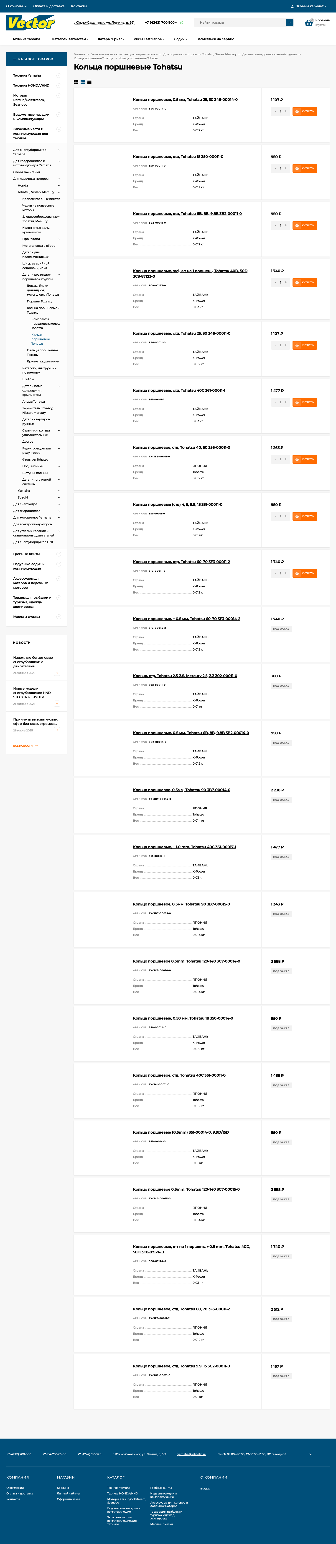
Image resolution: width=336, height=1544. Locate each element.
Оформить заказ (68, 1499)
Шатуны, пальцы (35, 473)
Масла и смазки (161, 1524)
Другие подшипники (43, 361)
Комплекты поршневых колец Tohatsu (45, 323)
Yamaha (24, 490)
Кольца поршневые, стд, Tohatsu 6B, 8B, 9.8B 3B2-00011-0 (187, 214)
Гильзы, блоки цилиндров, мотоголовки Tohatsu (43, 290)
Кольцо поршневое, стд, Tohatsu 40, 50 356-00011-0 (181, 447)
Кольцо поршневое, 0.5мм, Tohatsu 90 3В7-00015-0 (181, 904)
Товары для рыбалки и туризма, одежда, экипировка (166, 1515)
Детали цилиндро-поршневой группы (269, 54)
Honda (23, 185)
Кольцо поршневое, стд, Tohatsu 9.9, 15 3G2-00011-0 (181, 1366)
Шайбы (28, 379)
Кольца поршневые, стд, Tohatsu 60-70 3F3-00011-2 (181, 562)
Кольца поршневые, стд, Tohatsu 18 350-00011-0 (178, 157)
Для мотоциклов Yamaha (32, 517)
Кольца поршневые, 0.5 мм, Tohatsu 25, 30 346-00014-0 (185, 99)
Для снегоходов (25, 504)
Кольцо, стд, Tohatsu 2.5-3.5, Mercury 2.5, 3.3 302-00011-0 (185, 676)
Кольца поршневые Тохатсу (93, 58)
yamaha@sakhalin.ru (191, 1454)
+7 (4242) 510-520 (89, 1454)
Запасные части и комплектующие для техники (124, 54)
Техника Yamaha (118, 1487)
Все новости (25, 746)
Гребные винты (161, 1487)
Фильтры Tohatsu (35, 459)
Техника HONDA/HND (122, 1493)
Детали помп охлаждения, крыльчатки (32, 390)
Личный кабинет (68, 1493)
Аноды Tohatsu (33, 401)
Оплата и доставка (48, 6)
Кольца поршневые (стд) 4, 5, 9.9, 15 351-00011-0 (177, 504)
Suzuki (23, 497)
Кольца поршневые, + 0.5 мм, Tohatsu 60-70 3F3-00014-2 (186, 619)
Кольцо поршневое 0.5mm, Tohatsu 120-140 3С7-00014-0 (186, 961)
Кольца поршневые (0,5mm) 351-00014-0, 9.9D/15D (181, 1132)
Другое (27, 441)
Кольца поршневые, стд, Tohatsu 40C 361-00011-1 (179, 390)
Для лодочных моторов (180, 54)
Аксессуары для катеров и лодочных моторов (169, 1504)
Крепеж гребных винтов (41, 199)
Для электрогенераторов (32, 524)
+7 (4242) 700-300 (159, 22)
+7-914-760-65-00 (54, 1454)
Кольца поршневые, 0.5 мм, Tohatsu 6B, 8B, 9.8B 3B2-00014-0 (191, 733)
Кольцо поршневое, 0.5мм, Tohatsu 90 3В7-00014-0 (181, 790)
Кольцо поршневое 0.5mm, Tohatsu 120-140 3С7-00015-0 (186, 1189)
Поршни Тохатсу (39, 301)
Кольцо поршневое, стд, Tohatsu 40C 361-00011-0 (179, 1075)
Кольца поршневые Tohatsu (40, 339)
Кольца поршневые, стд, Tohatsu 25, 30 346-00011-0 (181, 333)
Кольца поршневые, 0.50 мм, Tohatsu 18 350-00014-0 (183, 1018)
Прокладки (31, 239)
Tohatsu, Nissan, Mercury (219, 54)
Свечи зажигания (27, 172)
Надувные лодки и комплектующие (163, 1495)
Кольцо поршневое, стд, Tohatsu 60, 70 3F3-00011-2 (181, 1309)
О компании (16, 6)
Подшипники (32, 466)
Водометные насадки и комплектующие (123, 1510)
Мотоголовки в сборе (38, 245)
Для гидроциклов (26, 511)
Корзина (63, 1487)
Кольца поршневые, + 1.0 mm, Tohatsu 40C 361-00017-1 (184, 847)
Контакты (79, 6)
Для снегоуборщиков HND (33, 542)
